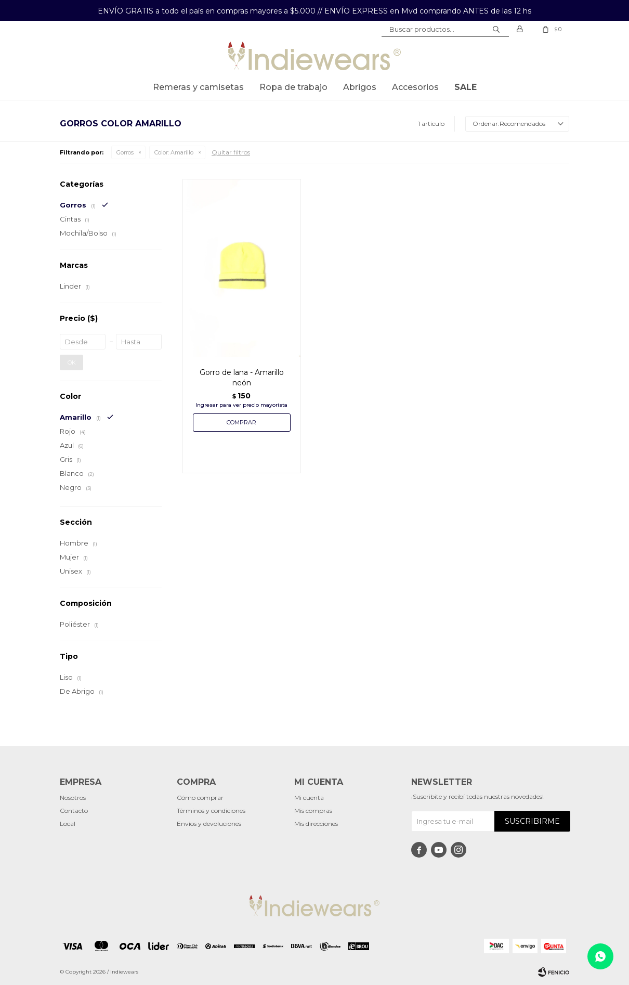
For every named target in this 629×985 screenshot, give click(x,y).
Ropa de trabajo (293, 87)
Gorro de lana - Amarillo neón (242, 377)
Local (67, 823)
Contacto (74, 810)
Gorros (125, 152)
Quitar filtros (231, 152)
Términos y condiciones (211, 810)
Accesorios (415, 87)
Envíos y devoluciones (209, 823)
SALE (465, 87)
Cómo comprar (200, 797)
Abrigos (359, 87)
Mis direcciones (316, 823)
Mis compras (313, 810)
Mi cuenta (309, 797)
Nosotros (73, 797)
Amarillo (173, 152)
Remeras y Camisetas (198, 87)
